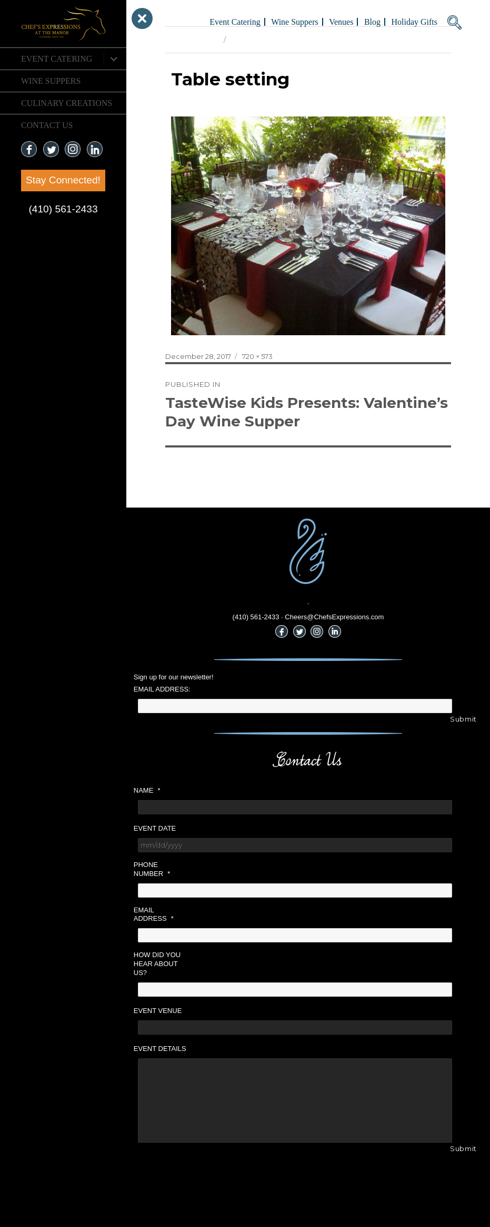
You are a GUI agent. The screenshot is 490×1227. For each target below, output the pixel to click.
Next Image (249, 39)
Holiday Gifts (414, 21)
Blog (372, 21)
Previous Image (191, 39)
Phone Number (152, 869)
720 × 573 (257, 356)
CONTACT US (47, 125)
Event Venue (158, 1011)
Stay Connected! (63, 180)
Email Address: (162, 689)
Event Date (155, 828)
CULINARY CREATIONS (66, 103)
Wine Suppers (51, 80)
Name (147, 790)
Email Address (154, 914)
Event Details (160, 1049)
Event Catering (56, 58)
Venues (341, 21)
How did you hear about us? (157, 964)
